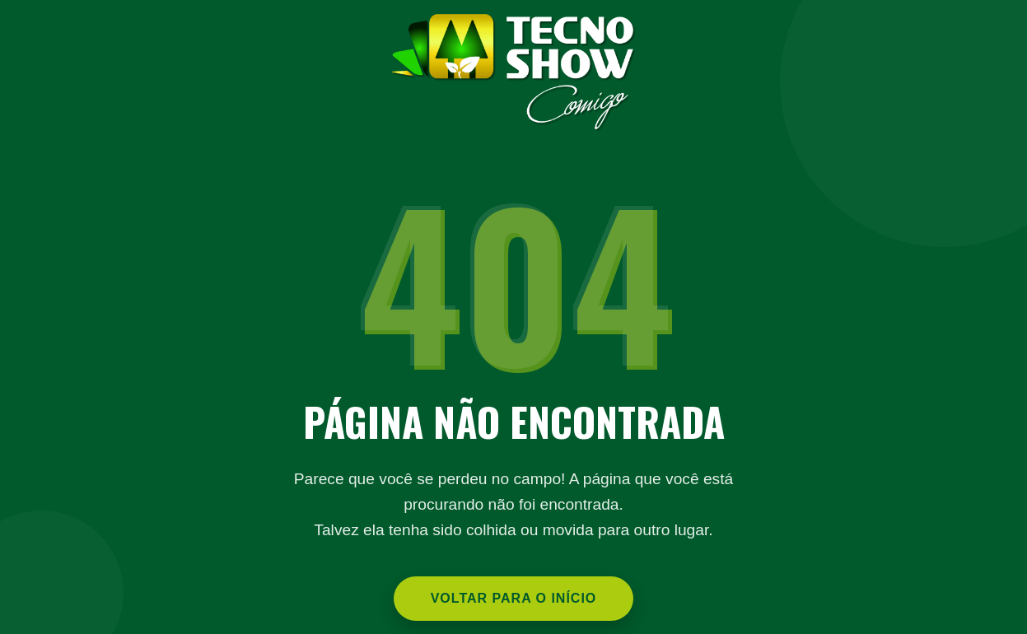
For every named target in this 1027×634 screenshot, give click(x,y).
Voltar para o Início (514, 598)
